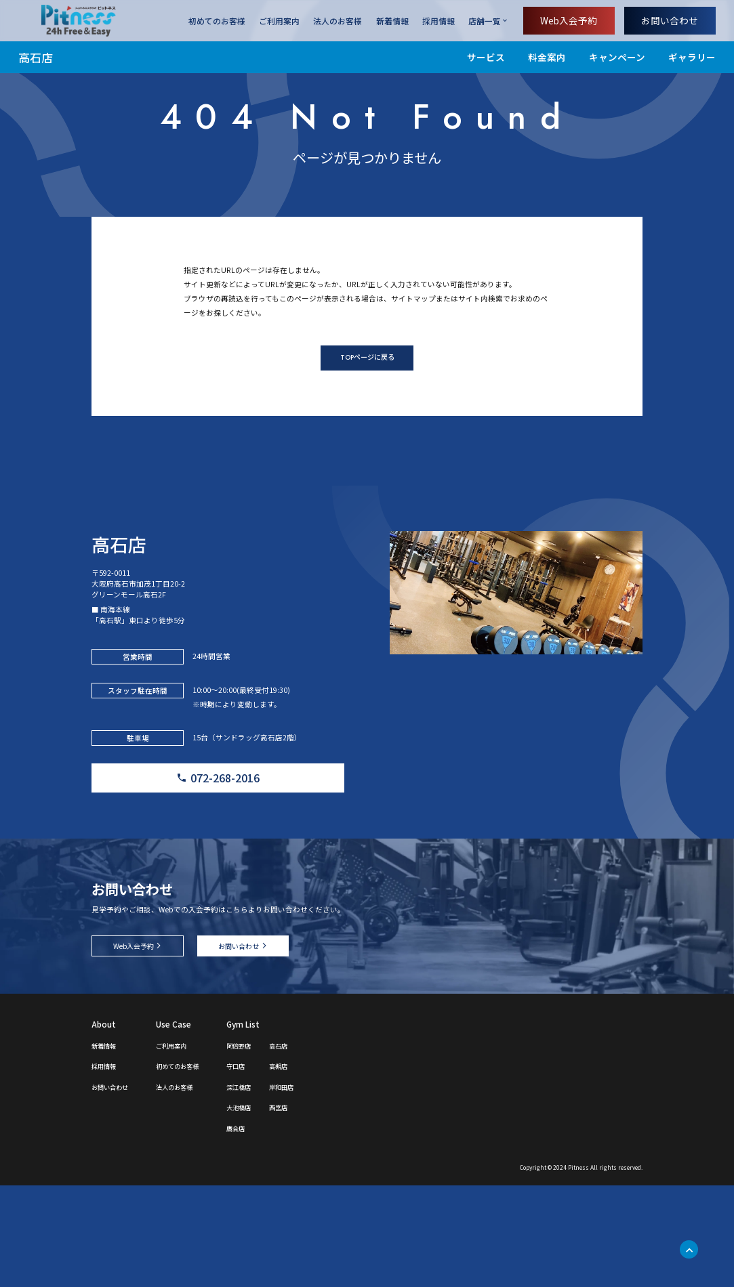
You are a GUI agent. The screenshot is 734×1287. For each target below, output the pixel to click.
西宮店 (316, 1208)
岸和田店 (320, 1188)
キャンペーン (617, 57)
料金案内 (547, 57)
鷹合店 (265, 1229)
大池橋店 (269, 1208)
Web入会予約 (568, 20)
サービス (486, 57)
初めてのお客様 (216, 20)
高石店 (35, 57)
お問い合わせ (669, 20)
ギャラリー (692, 57)
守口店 (265, 1167)
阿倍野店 (269, 1146)
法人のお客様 (337, 20)
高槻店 (316, 1167)
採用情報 (438, 20)
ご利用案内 (279, 20)
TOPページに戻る (367, 402)
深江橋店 (269, 1188)
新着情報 (392, 20)
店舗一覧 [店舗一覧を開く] (484, 20)
